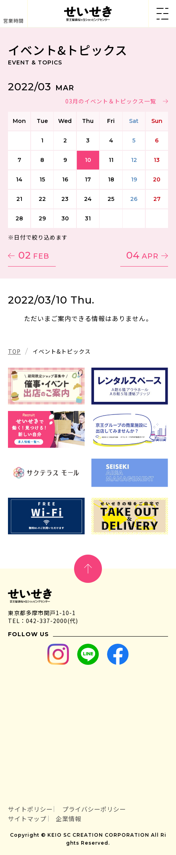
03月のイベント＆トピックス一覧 (110, 101)
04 (142, 255)
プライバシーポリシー (94, 808)
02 (33, 255)
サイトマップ (27, 818)
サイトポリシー (30, 808)
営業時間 (13, 20)
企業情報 (68, 818)
